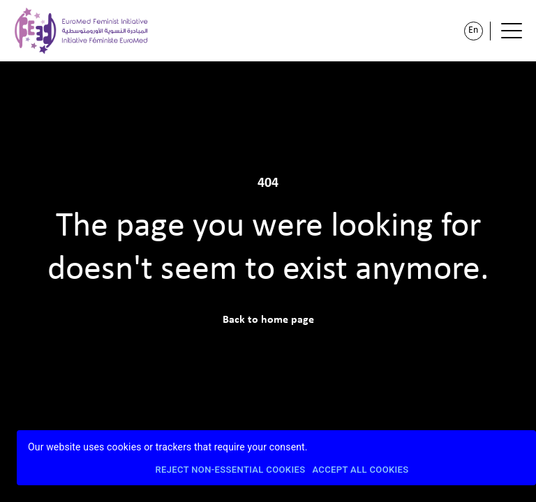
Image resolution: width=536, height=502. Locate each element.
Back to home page (268, 320)
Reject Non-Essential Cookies (229, 470)
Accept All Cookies (360, 470)
